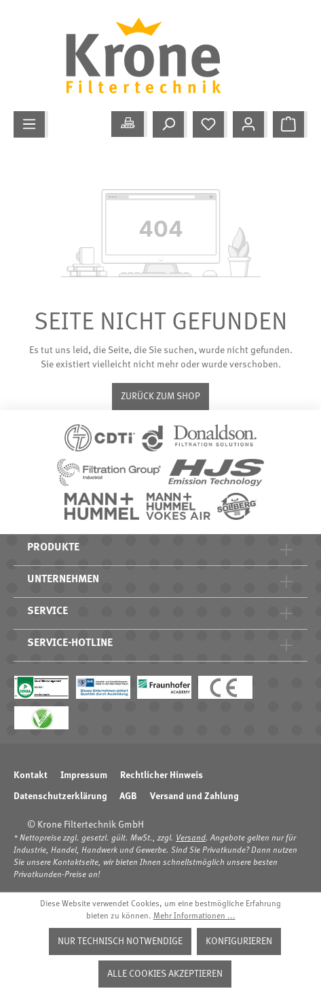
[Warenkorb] (290, 124)
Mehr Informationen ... (194, 916)
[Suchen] (170, 124)
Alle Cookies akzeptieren (165, 974)
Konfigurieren (239, 941)
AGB (128, 796)
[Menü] (31, 124)
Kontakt (31, 775)
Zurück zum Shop (160, 396)
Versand (191, 838)
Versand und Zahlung (194, 796)
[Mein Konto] (250, 124)
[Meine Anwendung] (129, 124)
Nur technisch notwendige (120, 941)
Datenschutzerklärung (60, 796)
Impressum (83, 775)
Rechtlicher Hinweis (161, 775)
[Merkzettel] (210, 124)
